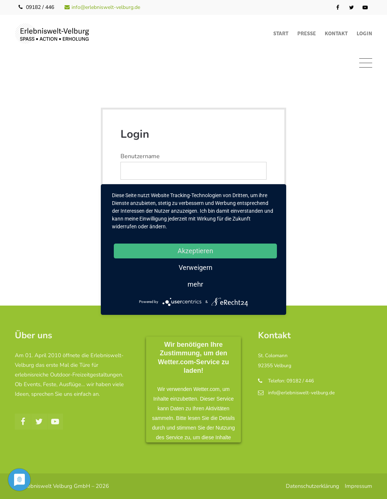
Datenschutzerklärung (312, 486)
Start (280, 33)
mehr (195, 284)
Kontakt (336, 33)
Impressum (358, 486)
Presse (306, 33)
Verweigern (195, 267)
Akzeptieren (195, 251)
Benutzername (140, 156)
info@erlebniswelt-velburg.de (102, 7)
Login (364, 33)
